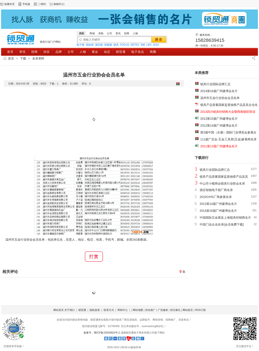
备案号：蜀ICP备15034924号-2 (102, 332)
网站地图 (138, 310)
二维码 (42, 4)
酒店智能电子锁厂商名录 (216, 190)
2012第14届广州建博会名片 (219, 125)
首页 (11, 58)
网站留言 (188, 310)
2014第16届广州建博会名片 (219, 91)
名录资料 (38, 58)
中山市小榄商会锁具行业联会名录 (222, 183)
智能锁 (108, 44)
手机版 (26, 4)
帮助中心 (122, 310)
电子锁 (80, 44)
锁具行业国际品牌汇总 (215, 84)
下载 (23, 58)
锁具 (116, 44)
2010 (156, 44)
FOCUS (124, 44)
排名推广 (150, 310)
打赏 (94, 256)
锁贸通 (82, 310)
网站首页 (58, 310)
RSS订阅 (200, 310)
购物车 (57, 4)
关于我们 (69, 310)
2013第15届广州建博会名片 (219, 118)
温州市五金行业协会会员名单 (220, 98)
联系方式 (109, 310)
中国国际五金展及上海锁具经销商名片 (225, 217)
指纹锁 (90, 44)
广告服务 (163, 310)
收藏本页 (9, 4)
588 (143, 44)
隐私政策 (95, 310)
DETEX (135, 44)
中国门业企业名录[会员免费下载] (222, 224)
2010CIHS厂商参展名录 (216, 197)
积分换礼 (175, 310)
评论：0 (86, 83)
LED (148, 44)
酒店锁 (99, 44)
